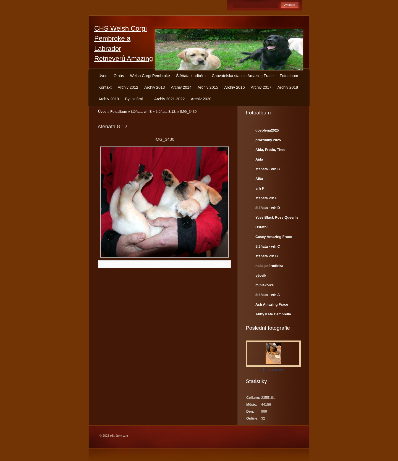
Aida (259, 159)
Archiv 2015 (208, 87)
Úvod (103, 76)
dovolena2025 (267, 130)
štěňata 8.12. (166, 111)
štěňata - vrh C (267, 246)
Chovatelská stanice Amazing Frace (243, 76)
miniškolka (264, 285)
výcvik (260, 275)
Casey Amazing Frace (273, 237)
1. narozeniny (273, 369)
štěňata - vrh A (267, 295)
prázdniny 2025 (268, 140)
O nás (119, 76)
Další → (222, 264)
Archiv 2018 (287, 87)
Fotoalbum (289, 76)
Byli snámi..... (136, 99)
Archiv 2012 (128, 87)
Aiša (259, 179)
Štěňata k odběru (191, 76)
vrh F (259, 188)
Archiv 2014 (181, 87)
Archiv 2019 (108, 99)
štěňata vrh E (266, 198)
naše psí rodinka (269, 266)
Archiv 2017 (261, 87)
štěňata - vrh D (267, 208)
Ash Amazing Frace (271, 304)
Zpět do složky (168, 264)
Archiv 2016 (234, 87)
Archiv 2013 (154, 87)
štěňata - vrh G (267, 169)
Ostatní (261, 227)
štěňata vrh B (141, 111)
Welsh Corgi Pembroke (150, 76)
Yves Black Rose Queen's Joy (276, 218)
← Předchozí (110, 264)
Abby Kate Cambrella (273, 314)
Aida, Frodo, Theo (270, 150)
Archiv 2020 (201, 99)
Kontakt (105, 87)
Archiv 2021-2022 (169, 99)
